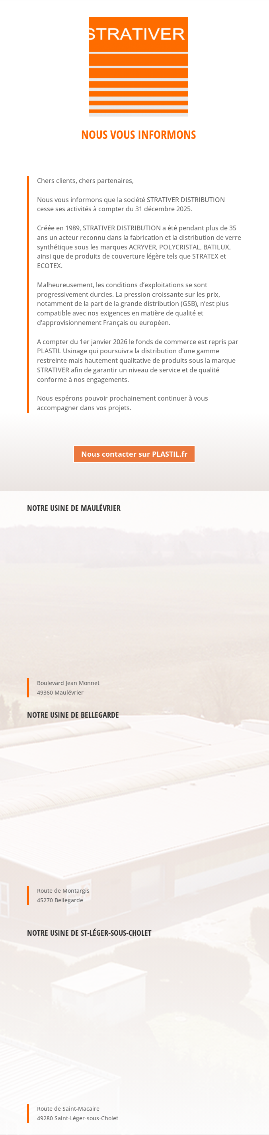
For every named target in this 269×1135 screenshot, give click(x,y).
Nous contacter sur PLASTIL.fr (134, 454)
